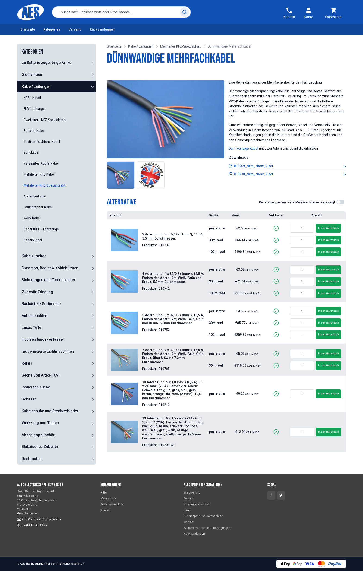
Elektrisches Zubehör (40, 446)
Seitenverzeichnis (112, 504)
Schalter (29, 399)
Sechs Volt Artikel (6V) (41, 375)
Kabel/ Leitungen (36, 86)
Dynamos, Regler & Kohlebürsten (50, 268)
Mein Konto (108, 498)
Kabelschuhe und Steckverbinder (50, 411)
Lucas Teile (31, 327)
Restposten (31, 459)
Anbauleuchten (34, 316)
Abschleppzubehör (38, 435)
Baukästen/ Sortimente (41, 303)
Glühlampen (32, 74)
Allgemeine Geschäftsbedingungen (207, 528)
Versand (75, 30)
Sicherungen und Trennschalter (48, 280)
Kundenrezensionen (197, 504)
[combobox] (121, 12)
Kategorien (51, 30)
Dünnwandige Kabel (243, 149)
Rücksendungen (102, 30)
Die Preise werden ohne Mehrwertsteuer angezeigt (297, 202)
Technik (189, 498)
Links (187, 510)
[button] (92, 63)
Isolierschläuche (36, 387)
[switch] (340, 202)
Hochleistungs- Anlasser (43, 339)
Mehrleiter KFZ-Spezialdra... (180, 46)
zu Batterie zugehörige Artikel (47, 62)
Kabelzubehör (34, 256)
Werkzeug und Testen (40, 423)
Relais (27, 363)
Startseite (27, 30)
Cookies (189, 522)
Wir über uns (192, 492)
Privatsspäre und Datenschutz (203, 516)
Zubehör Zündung (37, 292)
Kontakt (105, 510)
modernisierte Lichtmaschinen (48, 351)
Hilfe (103, 492)
